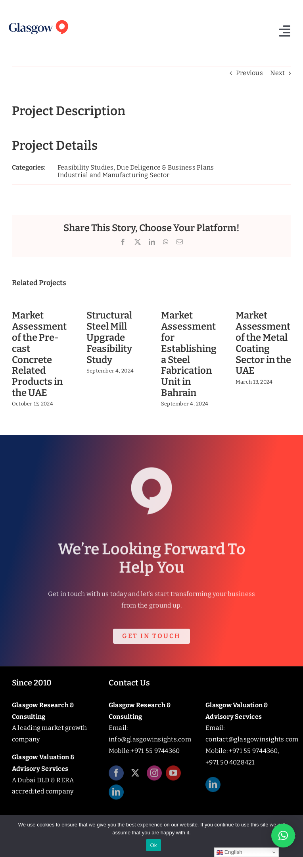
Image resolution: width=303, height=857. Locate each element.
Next (277, 73)
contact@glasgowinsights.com (251, 739)
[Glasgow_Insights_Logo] (38, 20)
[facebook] (116, 776)
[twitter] (135, 776)
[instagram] (154, 776)
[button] (283, 835)
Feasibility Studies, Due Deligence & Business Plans (136, 167)
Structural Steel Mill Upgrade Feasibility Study (109, 337)
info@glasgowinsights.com (150, 739)
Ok (153, 845)
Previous (249, 73)
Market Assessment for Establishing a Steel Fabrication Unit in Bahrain (189, 354)
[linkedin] (116, 795)
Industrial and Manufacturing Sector (113, 175)
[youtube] (173, 776)
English (229, 852)
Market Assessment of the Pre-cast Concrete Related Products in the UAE (39, 354)
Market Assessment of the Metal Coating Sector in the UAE (263, 343)
